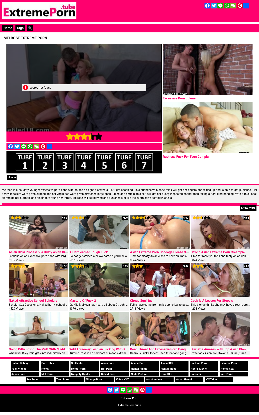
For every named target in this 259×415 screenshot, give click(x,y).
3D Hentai (77, 363)
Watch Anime (154, 379)
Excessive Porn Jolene (179, 98)
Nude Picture (139, 374)
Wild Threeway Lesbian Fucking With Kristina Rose (106, 349)
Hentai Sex (227, 368)
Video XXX (122, 379)
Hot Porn (106, 368)
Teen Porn (62, 379)
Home (7, 28)
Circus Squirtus (141, 300)
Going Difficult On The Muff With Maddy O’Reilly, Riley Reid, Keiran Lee (60, 349)
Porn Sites (47, 363)
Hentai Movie (199, 368)
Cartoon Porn (199, 363)
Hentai (45, 368)
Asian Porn (107, 363)
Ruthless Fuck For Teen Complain (187, 157)
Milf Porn (47, 374)
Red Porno (227, 374)
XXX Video (212, 379)
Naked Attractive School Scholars (33, 300)
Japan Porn (18, 374)
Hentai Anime (139, 368)
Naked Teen (108, 374)
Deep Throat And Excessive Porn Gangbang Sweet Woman (172, 349)
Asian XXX (167, 363)
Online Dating (20, 363)
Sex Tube (32, 379)
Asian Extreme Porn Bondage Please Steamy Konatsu (169, 252)
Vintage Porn (94, 379)
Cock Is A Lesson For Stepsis (212, 300)
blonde (12, 177)
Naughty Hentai (80, 374)
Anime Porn (138, 363)
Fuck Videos (19, 368)
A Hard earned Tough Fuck (88, 252)
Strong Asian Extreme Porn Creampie (218, 252)
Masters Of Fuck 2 (82, 300)
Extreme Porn (229, 363)
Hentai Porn (78, 368)
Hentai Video (168, 368)
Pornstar (196, 374)
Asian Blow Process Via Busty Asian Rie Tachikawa (46, 252)
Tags (20, 28)
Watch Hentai (184, 379)
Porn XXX (166, 374)
